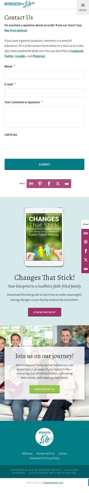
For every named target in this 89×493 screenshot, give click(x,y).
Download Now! (44, 312)
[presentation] (31, 146)
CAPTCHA (10, 135)
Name (9, 66)
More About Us (44, 389)
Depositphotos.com (53, 482)
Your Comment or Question (23, 102)
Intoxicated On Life (27, 4)
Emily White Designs (63, 473)
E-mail (9, 84)
